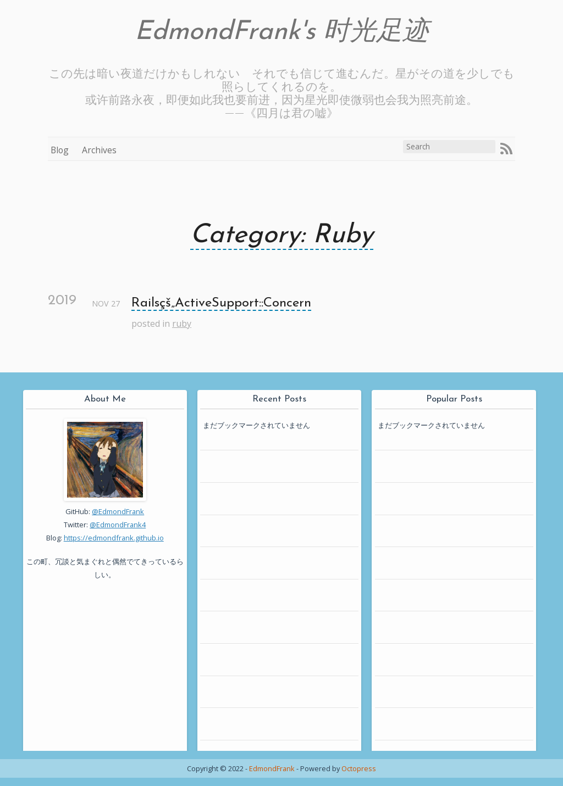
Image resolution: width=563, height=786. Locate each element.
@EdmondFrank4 (118, 524)
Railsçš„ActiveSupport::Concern (221, 303)
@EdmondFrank (118, 511)
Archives (99, 150)
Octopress (358, 768)
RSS (506, 149)
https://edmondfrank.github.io (114, 538)
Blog (60, 150)
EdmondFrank (272, 768)
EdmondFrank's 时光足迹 (282, 32)
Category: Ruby (281, 235)
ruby (181, 323)
